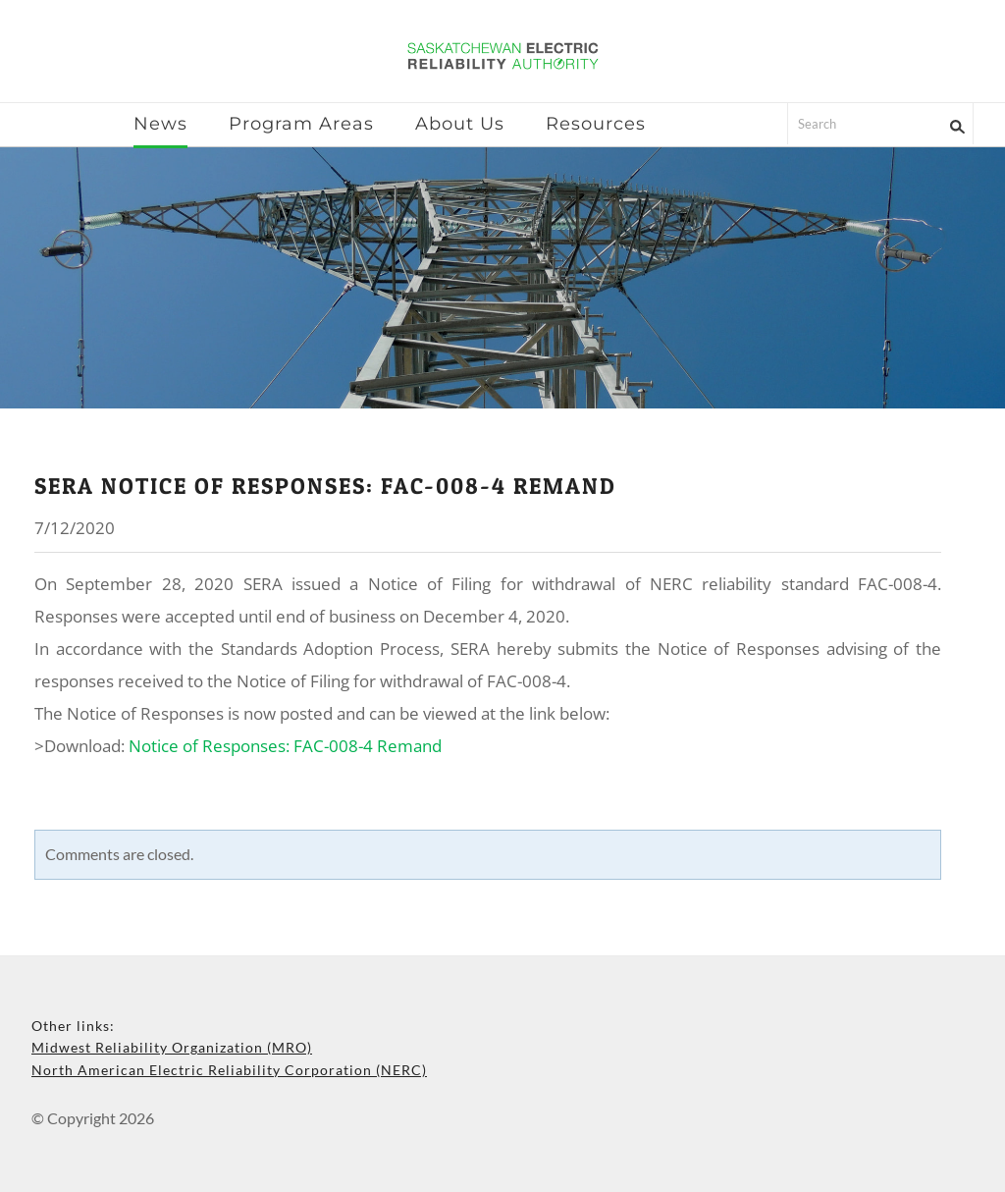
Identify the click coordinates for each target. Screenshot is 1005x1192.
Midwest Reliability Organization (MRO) (171, 1047)
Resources (596, 124)
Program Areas (301, 124)
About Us (459, 124)
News (160, 124)
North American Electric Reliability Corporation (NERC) (229, 1069)
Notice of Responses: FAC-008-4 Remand (285, 745)
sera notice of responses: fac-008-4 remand (325, 486)
